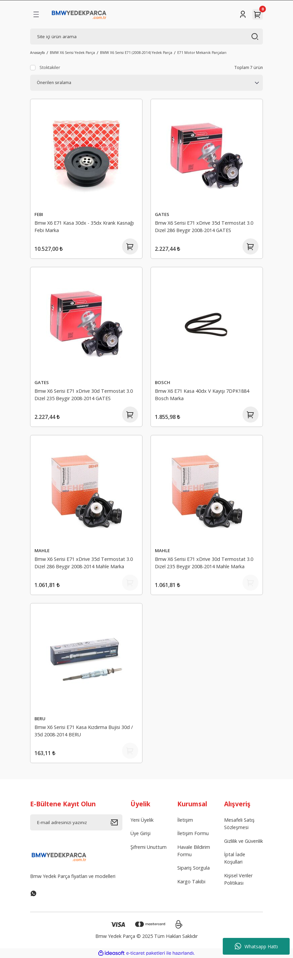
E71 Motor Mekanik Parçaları (201, 52)
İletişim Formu (193, 833)
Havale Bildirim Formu (193, 851)
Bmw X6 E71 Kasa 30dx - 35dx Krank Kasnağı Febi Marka (84, 226)
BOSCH (162, 382)
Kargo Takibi (191, 881)
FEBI (38, 214)
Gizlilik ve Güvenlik (243, 841)
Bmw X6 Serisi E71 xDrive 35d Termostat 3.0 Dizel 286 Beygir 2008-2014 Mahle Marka (83, 563)
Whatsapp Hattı (256, 946)
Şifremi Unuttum (148, 847)
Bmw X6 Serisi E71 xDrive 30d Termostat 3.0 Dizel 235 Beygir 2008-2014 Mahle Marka (204, 563)
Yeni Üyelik (142, 820)
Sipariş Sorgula (193, 868)
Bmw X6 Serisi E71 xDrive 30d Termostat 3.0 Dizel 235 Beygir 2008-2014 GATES (83, 394)
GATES (162, 214)
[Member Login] (242, 14)
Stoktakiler (49, 67)
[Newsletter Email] (76, 822)
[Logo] (79, 14)
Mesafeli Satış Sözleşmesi (239, 823)
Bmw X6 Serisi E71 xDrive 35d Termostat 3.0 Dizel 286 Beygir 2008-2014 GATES (204, 226)
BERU (39, 719)
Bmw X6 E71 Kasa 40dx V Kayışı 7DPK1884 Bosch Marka (202, 394)
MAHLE (42, 550)
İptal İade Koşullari (234, 858)
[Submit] (116, 822)
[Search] (146, 36)
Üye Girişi (140, 833)
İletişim (185, 820)
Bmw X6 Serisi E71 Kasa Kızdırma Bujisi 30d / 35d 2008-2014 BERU (83, 731)
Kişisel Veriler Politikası (238, 879)
